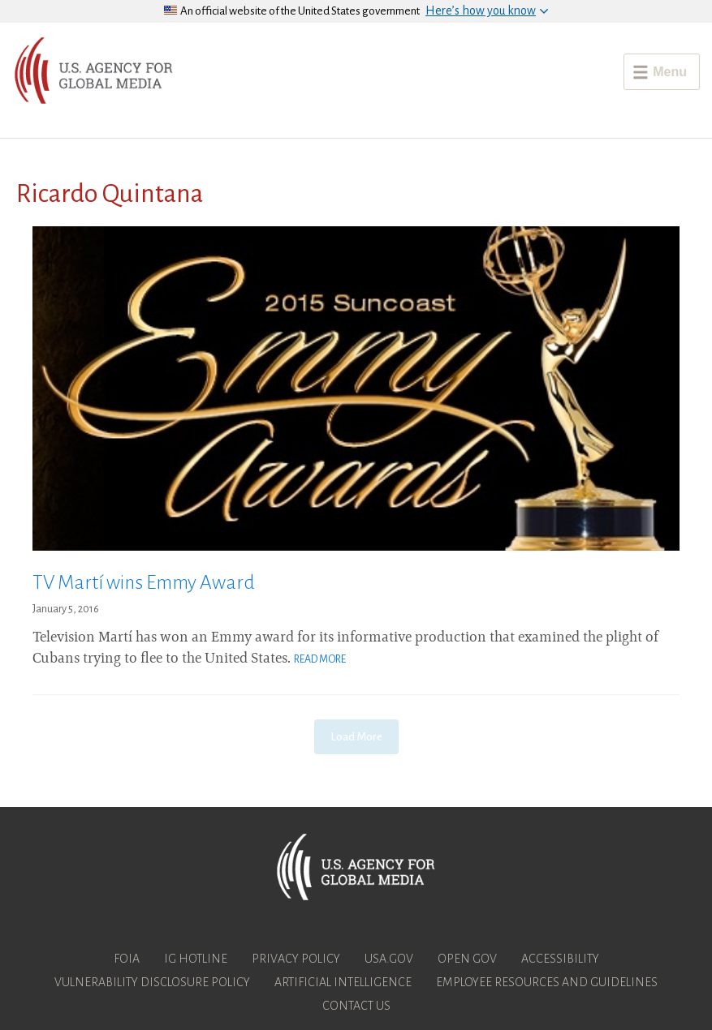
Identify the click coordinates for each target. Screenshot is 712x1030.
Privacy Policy (296, 958)
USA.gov (389, 958)
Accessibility (560, 958)
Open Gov (467, 958)
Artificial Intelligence (343, 982)
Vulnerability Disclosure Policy (152, 982)
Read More (320, 659)
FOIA (127, 958)
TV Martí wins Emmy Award (143, 582)
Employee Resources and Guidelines (547, 982)
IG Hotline (195, 958)
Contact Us (356, 1005)
